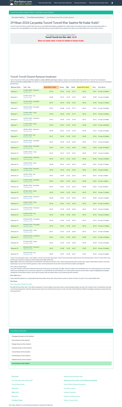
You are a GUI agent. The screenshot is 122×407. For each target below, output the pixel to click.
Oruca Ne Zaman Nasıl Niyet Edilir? (22, 380)
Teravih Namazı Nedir (18, 384)
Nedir (15, 388)
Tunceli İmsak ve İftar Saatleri (21, 363)
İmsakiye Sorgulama (70, 392)
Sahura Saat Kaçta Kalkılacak (63, 3)
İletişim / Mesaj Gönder (71, 400)
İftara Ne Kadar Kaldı (45, 3)
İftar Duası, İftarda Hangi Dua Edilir (21, 284)
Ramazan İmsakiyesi (80, 3)
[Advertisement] (61, 58)
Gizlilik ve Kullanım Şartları (72, 396)
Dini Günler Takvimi (70, 388)
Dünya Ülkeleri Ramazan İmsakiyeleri (75, 384)
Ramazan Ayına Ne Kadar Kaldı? (98, 3)
